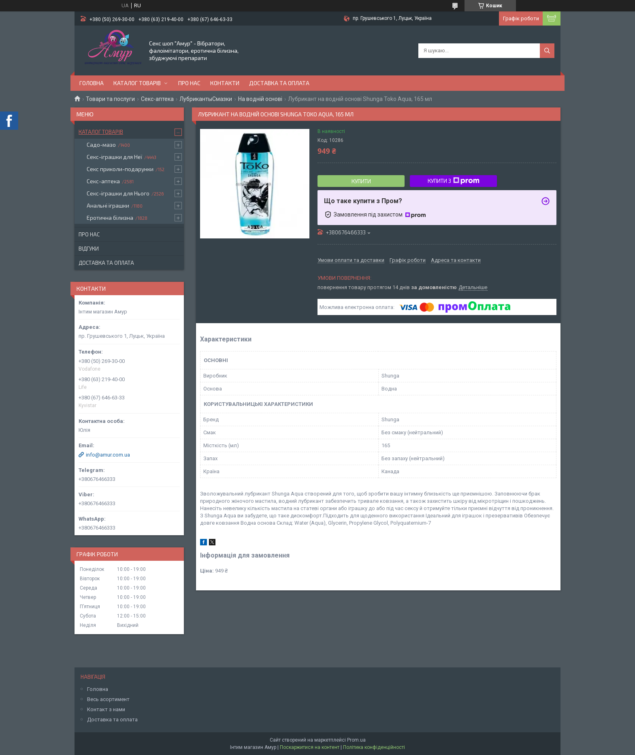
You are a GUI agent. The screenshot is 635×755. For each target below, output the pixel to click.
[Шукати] (547, 50)
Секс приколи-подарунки (120, 168)
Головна (91, 82)
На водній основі (260, 99)
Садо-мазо (101, 144)
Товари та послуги (110, 99)
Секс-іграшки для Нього (118, 193)
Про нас (189, 82)
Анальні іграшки (108, 205)
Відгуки (89, 248)
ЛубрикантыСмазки (205, 99)
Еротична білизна (110, 217)
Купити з (453, 180)
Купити (361, 181)
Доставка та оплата (279, 82)
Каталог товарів (137, 82)
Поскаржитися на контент (309, 747)
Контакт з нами (106, 709)
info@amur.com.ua (108, 455)
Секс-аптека (157, 99)
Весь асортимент (108, 699)
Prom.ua (356, 740)
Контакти (224, 82)
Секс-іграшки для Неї (114, 156)
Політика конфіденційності (374, 747)
